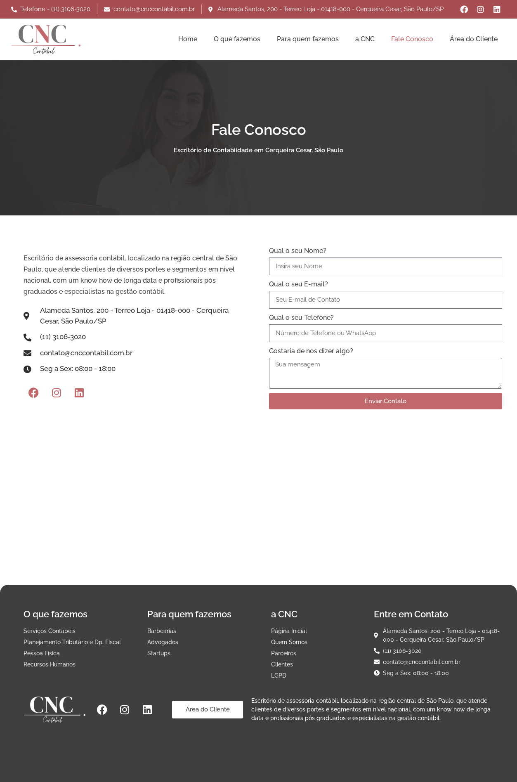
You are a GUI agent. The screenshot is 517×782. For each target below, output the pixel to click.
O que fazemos (237, 39)
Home (187, 39)
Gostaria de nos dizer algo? (311, 351)
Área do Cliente (474, 39)
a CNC (365, 39)
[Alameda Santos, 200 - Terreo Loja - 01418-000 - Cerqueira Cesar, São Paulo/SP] (258, 512)
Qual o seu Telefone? (301, 317)
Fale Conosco (412, 39)
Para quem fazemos (308, 39)
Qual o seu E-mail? (298, 284)
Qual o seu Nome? (297, 251)
